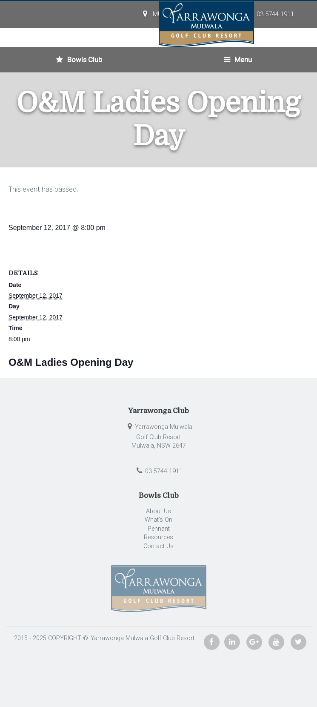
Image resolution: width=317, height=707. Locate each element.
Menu (238, 59)
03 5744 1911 (275, 14)
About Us (158, 511)
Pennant (159, 528)
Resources (158, 537)
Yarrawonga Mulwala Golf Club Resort (141, 638)
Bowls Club (79, 59)
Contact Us (158, 546)
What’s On (158, 519)
